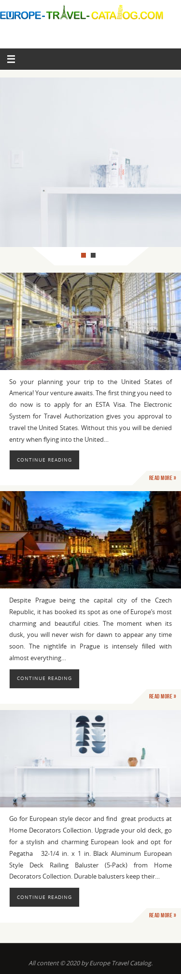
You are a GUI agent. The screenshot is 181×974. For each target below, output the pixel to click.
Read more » (163, 478)
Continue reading (44, 459)
